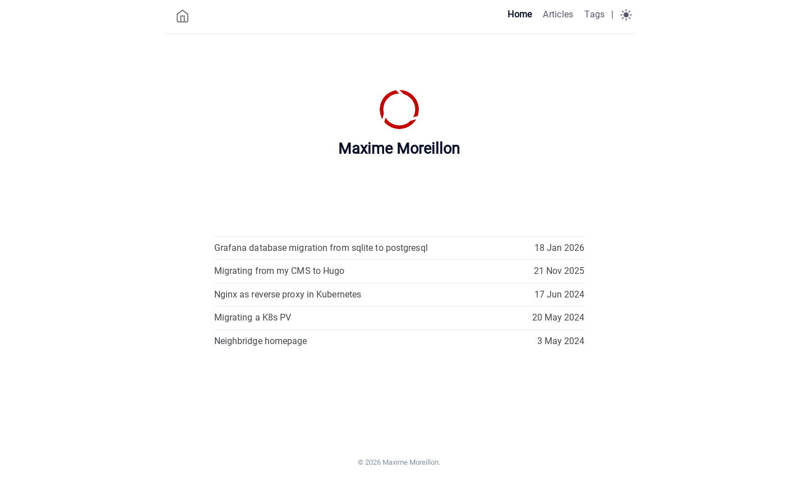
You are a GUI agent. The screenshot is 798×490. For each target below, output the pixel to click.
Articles (558, 14)
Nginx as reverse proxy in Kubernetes (288, 294)
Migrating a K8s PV (253, 317)
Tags (594, 14)
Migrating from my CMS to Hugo (279, 270)
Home (520, 14)
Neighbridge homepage (260, 341)
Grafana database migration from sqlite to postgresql (321, 247)
